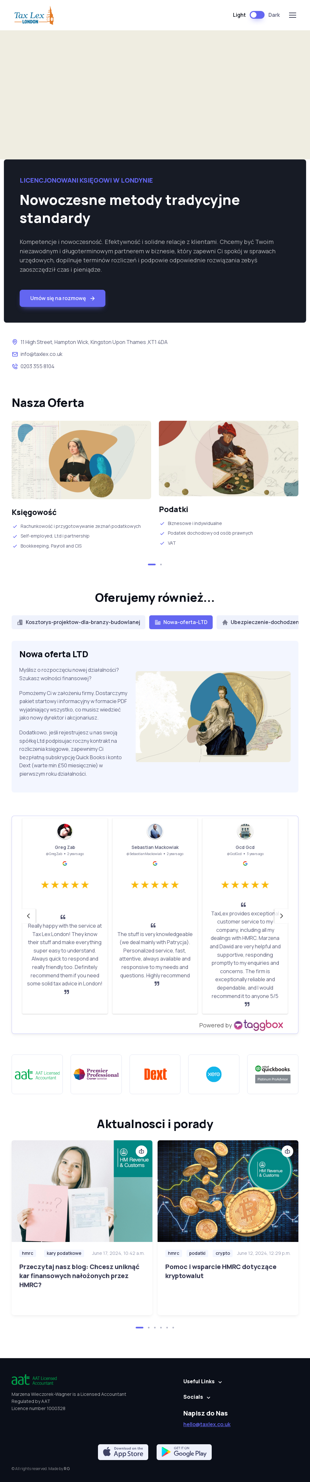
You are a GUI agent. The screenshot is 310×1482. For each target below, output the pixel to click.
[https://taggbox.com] (241, 1025)
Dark (274, 14)
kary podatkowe (64, 1253)
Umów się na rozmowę (63, 298)
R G (67, 1468)
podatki (197, 1253)
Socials (193, 1396)
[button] (152, 564)
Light (239, 14)
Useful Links (199, 1381)
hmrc (27, 1253)
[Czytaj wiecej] (82, 1191)
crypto (223, 1253)
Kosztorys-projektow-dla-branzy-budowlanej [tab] (78, 622)
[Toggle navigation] (292, 15)
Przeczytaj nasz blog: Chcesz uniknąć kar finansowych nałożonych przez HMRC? (79, 1275)
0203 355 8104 (37, 366)
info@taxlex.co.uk (42, 354)
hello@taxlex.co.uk (206, 1424)
